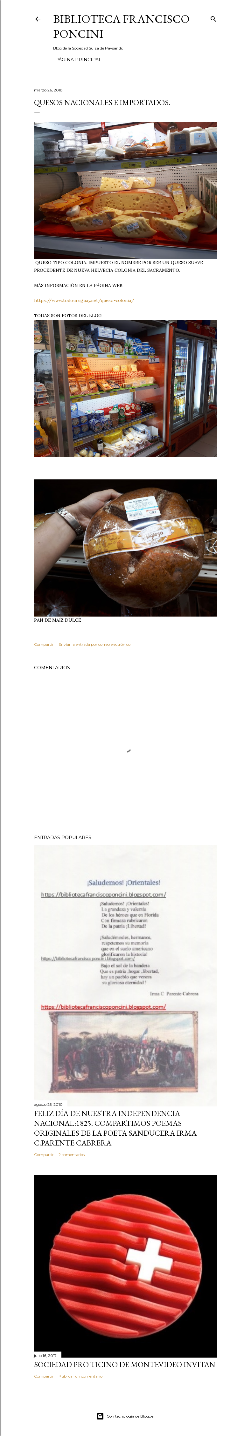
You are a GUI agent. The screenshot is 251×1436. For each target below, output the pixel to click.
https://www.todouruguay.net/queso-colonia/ (84, 300)
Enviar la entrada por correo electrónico (94, 644)
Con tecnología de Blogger (125, 1416)
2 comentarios (72, 1154)
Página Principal (78, 60)
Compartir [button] (44, 644)
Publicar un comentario (80, 1376)
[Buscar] (213, 17)
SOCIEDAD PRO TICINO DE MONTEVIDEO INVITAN (124, 1364)
